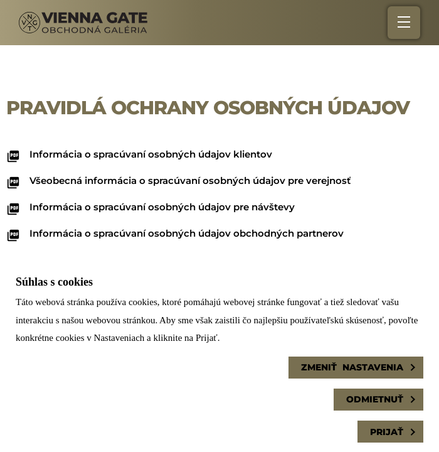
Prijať (386, 432)
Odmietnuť (374, 399)
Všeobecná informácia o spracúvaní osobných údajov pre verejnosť (190, 180)
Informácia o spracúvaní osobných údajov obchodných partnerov (186, 233)
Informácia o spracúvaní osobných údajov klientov (150, 154)
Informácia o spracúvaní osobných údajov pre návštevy (162, 207)
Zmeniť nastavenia (352, 367)
